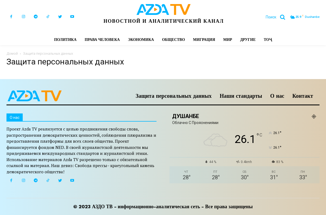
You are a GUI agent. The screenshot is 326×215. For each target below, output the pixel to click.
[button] (277, 17)
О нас (277, 96)
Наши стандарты (241, 96)
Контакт (302, 96)
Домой (12, 53)
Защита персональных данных (174, 96)
